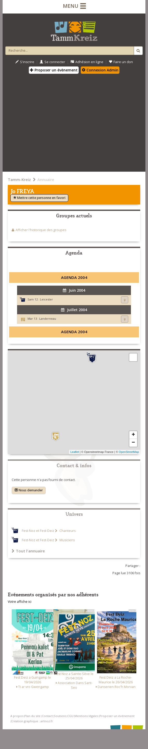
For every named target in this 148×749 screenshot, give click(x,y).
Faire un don (121, 62)
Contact (47, 716)
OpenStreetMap (129, 451)
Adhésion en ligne (87, 62)
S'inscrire (24, 62)
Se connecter (52, 62)
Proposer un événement (116, 716)
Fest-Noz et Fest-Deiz (38, 531)
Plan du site (32, 716)
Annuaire (45, 179)
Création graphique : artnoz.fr (32, 721)
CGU (70, 716)
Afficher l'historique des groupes (41, 230)
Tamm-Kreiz (19, 179)
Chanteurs (67, 531)
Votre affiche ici (19, 601)
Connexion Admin (100, 70)
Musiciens (67, 540)
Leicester (46, 299)
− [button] (133, 443)
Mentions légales (86, 716)
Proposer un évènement (54, 70)
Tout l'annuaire (28, 550)
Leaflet (74, 451)
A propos (16, 716)
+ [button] (133, 435)
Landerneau (47, 318)
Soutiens (60, 716)
